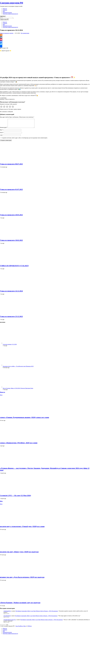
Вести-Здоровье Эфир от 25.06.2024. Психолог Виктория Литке (18, 390)
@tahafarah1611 (7, 612)
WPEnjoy (29, 627)
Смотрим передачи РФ (11, 2)
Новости (5, 8)
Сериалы (5, 10)
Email (2, 134)
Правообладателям (7, 12)
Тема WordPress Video (20, 627)
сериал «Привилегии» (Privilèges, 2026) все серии (18, 444)
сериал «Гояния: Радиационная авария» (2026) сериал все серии (24, 419)
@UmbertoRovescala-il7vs (10, 621)
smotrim (11, 33)
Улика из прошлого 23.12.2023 (11, 318)
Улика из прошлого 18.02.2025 (11, 242)
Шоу (4, 11)
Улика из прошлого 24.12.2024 (11, 293)
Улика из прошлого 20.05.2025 (11, 216)
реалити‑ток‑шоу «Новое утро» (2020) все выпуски (19, 553)
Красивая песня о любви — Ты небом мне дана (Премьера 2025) (18, 368)
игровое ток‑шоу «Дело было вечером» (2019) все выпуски (22, 579)
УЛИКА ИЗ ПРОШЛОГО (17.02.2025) (14, 267)
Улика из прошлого (4, 33)
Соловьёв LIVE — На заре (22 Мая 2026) (15, 497)
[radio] (1, 106)
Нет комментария (25, 33)
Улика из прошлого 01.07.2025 (11, 191)
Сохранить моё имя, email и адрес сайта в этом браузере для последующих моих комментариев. (24, 139)
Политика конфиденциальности (10, 13)
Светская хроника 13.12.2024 (10, 346)
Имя (1, 131)
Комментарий (3, 129)
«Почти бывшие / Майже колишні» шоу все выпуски (20, 604)
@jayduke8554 (7, 617)
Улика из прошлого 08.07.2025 (11, 166)
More (1, 396)
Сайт (1, 136)
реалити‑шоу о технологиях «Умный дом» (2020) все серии (22, 528)
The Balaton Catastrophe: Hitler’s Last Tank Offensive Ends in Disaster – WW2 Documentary (37, 612)
